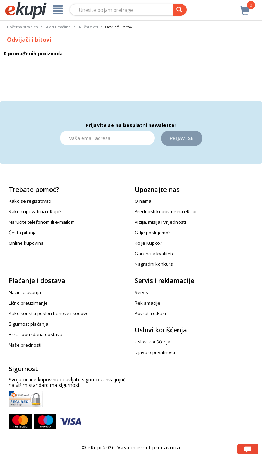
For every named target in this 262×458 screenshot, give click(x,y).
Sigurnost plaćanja (28, 324)
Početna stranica (22, 26)
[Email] (107, 138)
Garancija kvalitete (155, 253)
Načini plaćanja (25, 292)
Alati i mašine (58, 26)
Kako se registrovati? (31, 201)
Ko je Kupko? (148, 243)
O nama (143, 201)
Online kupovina (26, 243)
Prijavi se (182, 138)
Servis (141, 292)
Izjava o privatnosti (155, 352)
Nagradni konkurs (154, 264)
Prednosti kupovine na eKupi (165, 211)
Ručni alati (88, 26)
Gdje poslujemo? (152, 232)
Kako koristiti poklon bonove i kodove (49, 313)
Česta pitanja (23, 232)
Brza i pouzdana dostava (35, 334)
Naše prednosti (25, 345)
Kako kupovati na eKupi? (35, 211)
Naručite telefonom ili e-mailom (42, 222)
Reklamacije (147, 303)
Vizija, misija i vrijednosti (160, 222)
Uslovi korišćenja (152, 342)
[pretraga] (180, 10)
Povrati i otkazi (150, 313)
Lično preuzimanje (28, 303)
